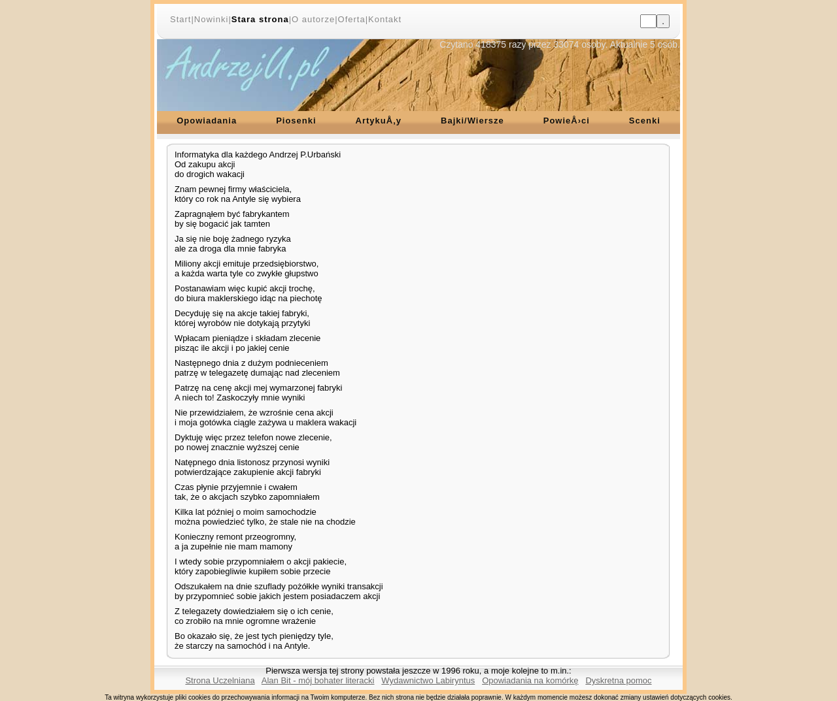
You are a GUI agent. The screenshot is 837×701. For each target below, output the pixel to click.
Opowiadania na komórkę (530, 680)
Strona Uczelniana (219, 680)
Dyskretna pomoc (618, 680)
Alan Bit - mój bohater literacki (318, 680)
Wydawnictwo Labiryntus (428, 680)
